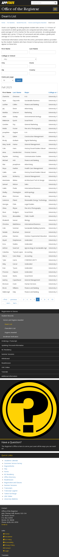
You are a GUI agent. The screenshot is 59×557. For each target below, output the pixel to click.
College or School (8, 56)
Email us (4, 524)
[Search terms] (42, 3)
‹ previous (13, 299)
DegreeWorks (9, 466)
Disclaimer (7, 537)
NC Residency (6, 350)
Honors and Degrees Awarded (37, 23)
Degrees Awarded (11, 332)
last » (15, 303)
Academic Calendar (11, 460)
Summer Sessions (8, 354)
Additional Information (9, 376)
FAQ (5, 469)
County (32, 70)
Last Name (33, 49)
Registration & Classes (10, 311)
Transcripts (8, 488)
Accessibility (8, 542)
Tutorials (5, 372)
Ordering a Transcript (9, 341)
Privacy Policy (9, 545)
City (3, 63)
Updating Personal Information (12, 345)
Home (3, 23)
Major (27, 92)
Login (6, 551)
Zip (3, 70)
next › (9, 303)
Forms (6, 471)
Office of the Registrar (20, 9)
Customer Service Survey (13, 463)
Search (18, 80)
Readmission (6, 363)
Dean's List (8, 324)
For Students (11, 23)
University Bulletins (11, 499)
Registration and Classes (13, 482)
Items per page (8, 77)
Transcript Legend (10, 491)
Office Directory (10, 477)
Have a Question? (12, 442)
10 (52, 299)
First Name (6, 49)
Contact (7, 548)
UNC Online (6, 367)
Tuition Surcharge (10, 493)
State (31, 63)
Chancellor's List (10, 328)
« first (5, 299)
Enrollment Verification (10, 337)
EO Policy (7, 539)
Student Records (21, 23)
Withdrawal (6, 358)
